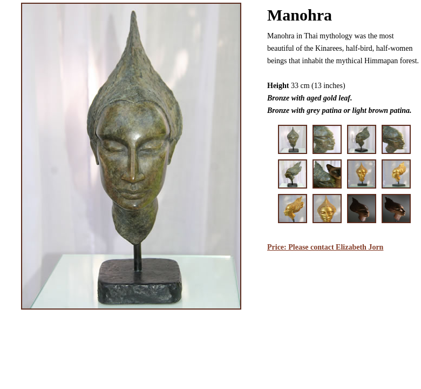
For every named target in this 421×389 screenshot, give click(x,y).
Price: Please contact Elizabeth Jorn (325, 247)
